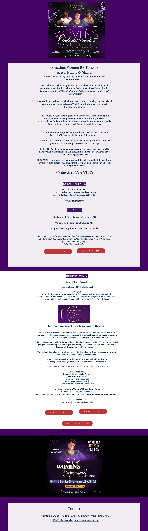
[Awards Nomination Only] (77, 423)
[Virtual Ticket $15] (91, 250)
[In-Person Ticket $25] (58, 251)
